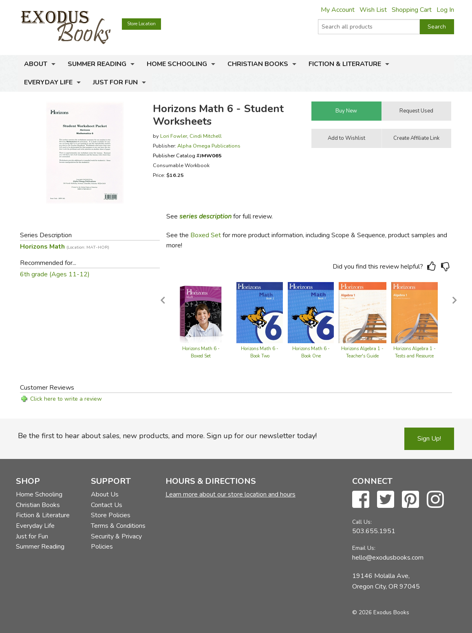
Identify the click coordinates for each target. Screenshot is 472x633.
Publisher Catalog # (187, 155)
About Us (105, 494)
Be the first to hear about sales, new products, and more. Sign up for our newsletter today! (167, 436)
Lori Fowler (173, 135)
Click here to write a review (66, 399)
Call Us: (362, 522)
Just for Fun (115, 82)
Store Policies (110, 515)
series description (205, 216)
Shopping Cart (412, 9)
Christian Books (257, 64)
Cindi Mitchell (206, 135)
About (35, 64)
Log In (445, 9)
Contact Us (106, 505)
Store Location (141, 24)
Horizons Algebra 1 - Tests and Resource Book (414, 356)
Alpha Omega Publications (208, 145)
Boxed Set (205, 235)
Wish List (373, 9)
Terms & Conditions (118, 525)
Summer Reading (97, 64)
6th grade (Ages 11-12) (55, 274)
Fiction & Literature (345, 64)
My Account (338, 9)
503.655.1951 (373, 531)
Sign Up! (429, 438)
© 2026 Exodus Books (380, 612)
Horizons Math (64, 246)
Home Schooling (177, 64)
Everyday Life (48, 82)
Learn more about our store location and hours (230, 494)
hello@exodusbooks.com (387, 557)
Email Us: (363, 548)
